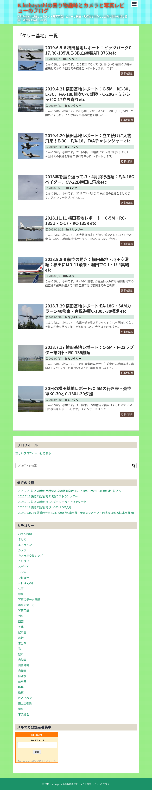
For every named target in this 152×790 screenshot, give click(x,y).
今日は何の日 (26, 583)
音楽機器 (23, 714)
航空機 (70, 276)
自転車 (22, 670)
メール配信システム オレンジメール (42, 761)
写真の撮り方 (26, 605)
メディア (23, 566)
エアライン (25, 545)
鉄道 (21, 692)
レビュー (23, 577)
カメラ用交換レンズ (30, 556)
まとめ (73, 188)
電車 (21, 709)
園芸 (21, 621)
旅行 (21, 638)
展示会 (22, 632)
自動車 (22, 659)
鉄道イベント (26, 698)
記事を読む (127, 73)
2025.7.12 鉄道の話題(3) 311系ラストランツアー (48, 496)
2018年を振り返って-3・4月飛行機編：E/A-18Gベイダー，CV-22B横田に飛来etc (89, 179)
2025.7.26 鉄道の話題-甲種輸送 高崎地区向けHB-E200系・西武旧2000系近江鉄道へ (69, 491)
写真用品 (23, 610)
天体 (21, 627)
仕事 (21, 588)
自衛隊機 (23, 665)
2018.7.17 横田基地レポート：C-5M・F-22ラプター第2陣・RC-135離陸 (89, 350)
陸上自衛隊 (25, 703)
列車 (21, 616)
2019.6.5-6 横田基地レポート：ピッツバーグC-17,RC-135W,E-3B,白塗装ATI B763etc (89, 50)
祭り (21, 654)
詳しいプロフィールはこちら (33, 453)
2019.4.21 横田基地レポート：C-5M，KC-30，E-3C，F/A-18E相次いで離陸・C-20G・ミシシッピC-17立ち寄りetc (88, 94)
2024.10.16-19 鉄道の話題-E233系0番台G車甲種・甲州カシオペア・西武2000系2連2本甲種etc (76, 513)
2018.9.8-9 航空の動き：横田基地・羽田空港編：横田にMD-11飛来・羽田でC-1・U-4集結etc (87, 264)
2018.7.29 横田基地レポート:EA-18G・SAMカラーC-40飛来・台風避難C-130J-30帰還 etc (88, 308)
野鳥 (21, 687)
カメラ (22, 550)
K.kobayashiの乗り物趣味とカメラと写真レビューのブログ (71, 7)
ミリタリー (73, 59)
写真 (21, 594)
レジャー (23, 572)
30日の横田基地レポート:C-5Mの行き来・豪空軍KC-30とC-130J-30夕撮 (88, 391)
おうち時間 (25, 534)
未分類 (22, 643)
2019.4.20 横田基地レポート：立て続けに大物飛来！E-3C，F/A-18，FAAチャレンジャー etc (88, 138)
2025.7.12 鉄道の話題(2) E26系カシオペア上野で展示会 (52, 502)
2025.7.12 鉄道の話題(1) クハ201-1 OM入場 (45, 507)
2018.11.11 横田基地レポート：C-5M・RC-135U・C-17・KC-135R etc (85, 220)
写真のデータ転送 (29, 599)
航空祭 (22, 681)
